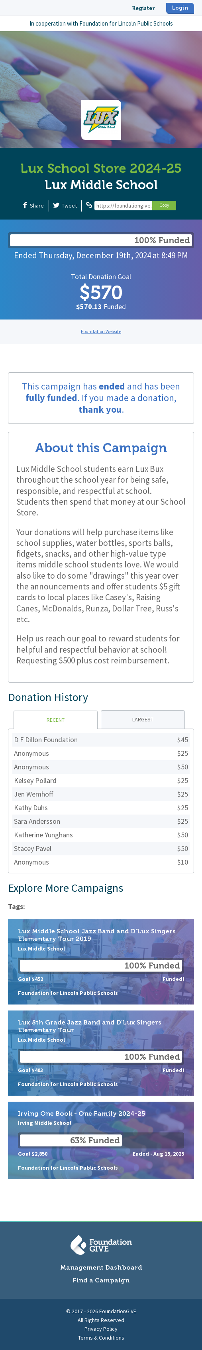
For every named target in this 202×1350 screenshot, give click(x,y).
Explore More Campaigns (65, 888)
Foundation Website (101, 331)
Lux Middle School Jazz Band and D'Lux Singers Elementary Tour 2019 (101, 962)
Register (143, 8)
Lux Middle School (101, 184)
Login (180, 8)
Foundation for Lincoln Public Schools (126, 23)
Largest (142, 719)
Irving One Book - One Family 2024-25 (101, 1140)
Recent (56, 719)
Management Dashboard (101, 1267)
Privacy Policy (101, 1328)
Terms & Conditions (101, 1337)
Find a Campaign (101, 1280)
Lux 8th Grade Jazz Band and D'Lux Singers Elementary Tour (101, 1053)
